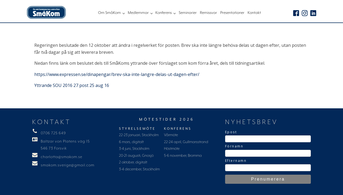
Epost (231, 132)
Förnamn (234, 146)
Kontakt (254, 13)
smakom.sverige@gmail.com (67, 165)
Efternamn (236, 160)
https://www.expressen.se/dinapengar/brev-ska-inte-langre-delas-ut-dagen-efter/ (116, 74)
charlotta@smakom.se (61, 157)
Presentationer (232, 13)
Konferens (163, 13)
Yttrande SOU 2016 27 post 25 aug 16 (71, 85)
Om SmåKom (109, 13)
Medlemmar (138, 13)
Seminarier (188, 13)
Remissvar (208, 13)
